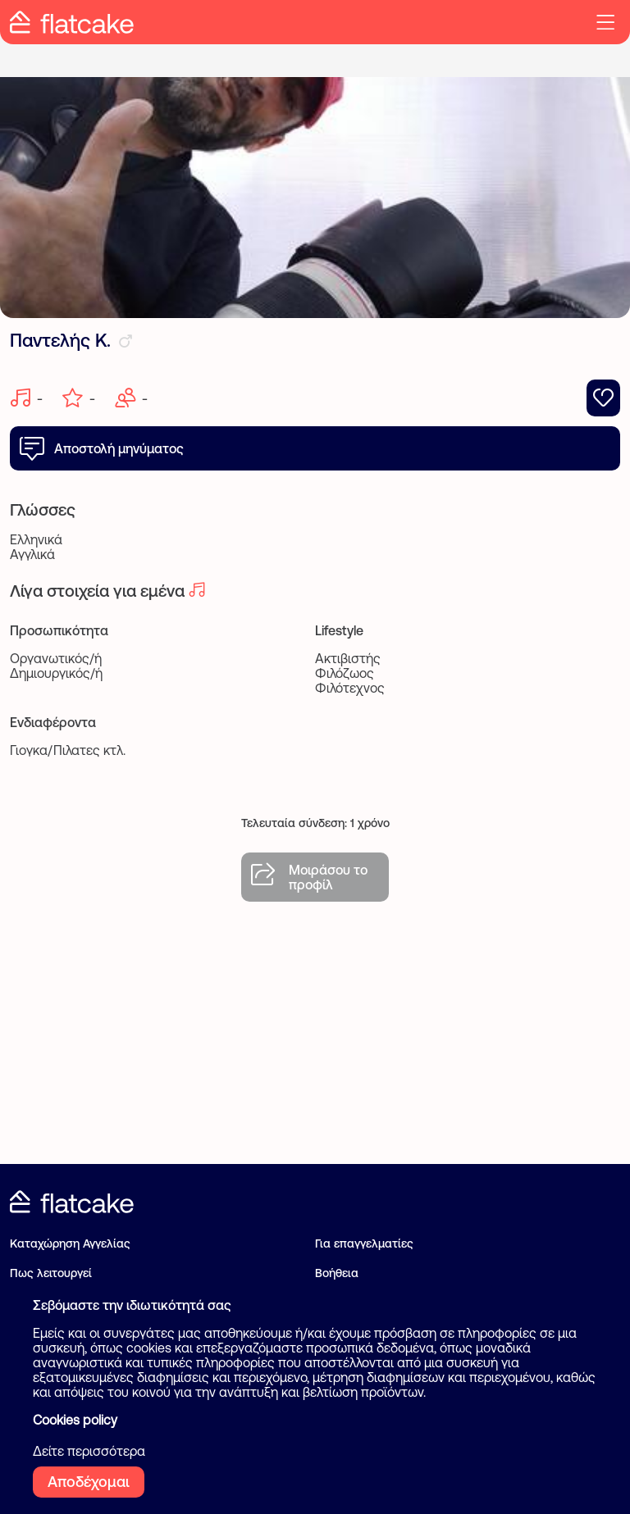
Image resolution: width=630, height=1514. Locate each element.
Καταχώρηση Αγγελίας (70, 1243)
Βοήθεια (336, 1273)
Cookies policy (75, 1419)
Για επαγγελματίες (364, 1243)
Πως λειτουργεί (51, 1273)
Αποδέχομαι (89, 1481)
